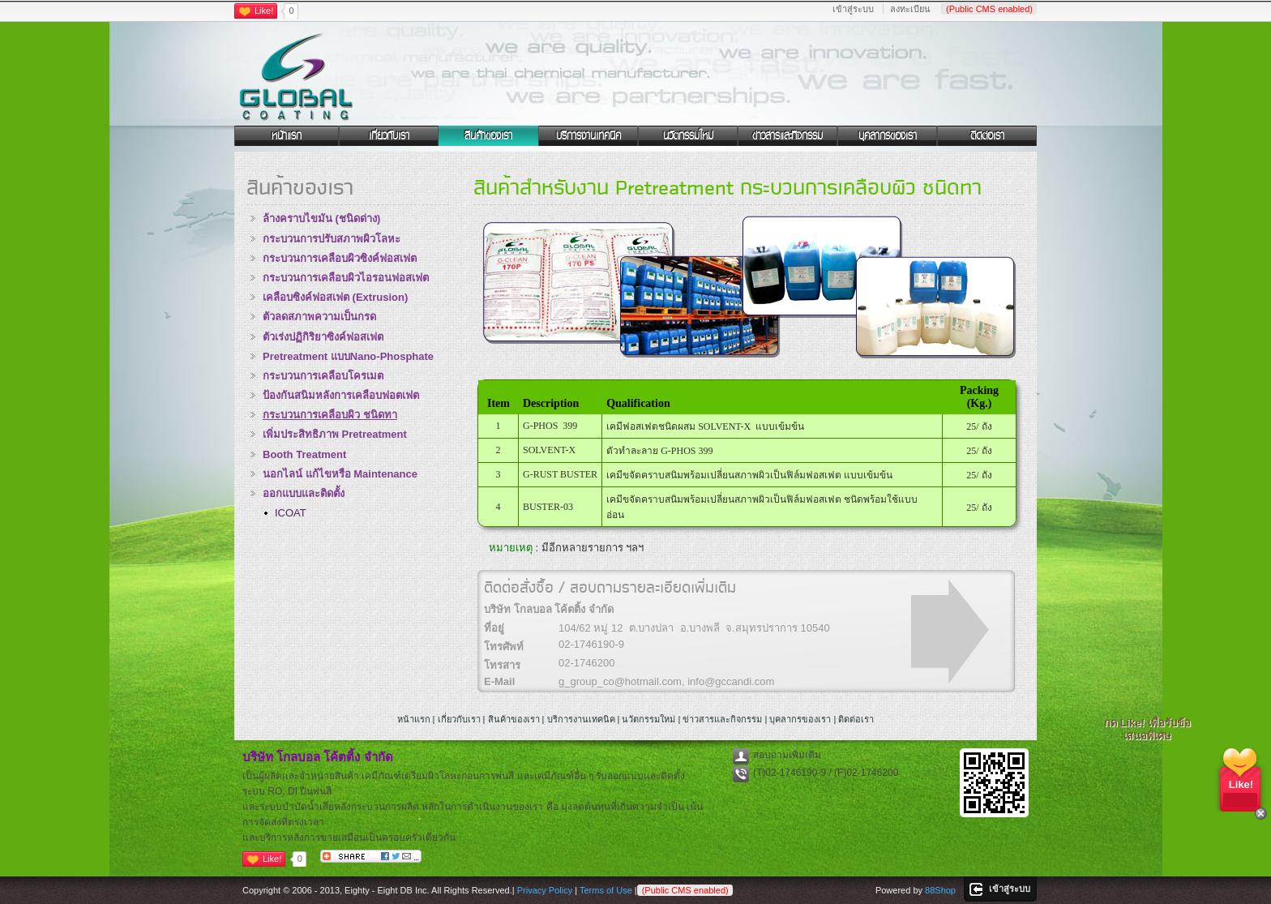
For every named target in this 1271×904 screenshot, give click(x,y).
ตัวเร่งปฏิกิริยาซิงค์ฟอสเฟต (323, 337)
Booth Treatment (304, 454)
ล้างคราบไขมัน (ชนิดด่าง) (321, 218)
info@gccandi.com (730, 681)
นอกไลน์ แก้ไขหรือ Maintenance (340, 474)
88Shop (940, 890)
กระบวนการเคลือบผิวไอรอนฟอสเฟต (346, 278)
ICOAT (290, 513)
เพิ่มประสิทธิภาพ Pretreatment (335, 434)
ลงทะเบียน (910, 9)
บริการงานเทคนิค (588, 135)
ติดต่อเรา (987, 135)
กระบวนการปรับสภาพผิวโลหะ (331, 239)
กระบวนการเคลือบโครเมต (323, 376)
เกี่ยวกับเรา (389, 135)
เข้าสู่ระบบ (853, 9)
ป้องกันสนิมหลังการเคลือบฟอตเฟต (341, 395)
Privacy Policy (544, 890)
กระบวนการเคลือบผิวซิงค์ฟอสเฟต (340, 258)
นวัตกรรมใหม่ (688, 135)
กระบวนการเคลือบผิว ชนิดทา (330, 415)
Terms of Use (606, 890)
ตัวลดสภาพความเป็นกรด (319, 317)
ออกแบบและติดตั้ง (303, 493)
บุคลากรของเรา (887, 135)
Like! (264, 10)
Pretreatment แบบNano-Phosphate (348, 356)
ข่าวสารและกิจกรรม (787, 135)
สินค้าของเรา (488, 135)
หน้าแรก (287, 135)
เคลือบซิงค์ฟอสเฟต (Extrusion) (335, 297)
